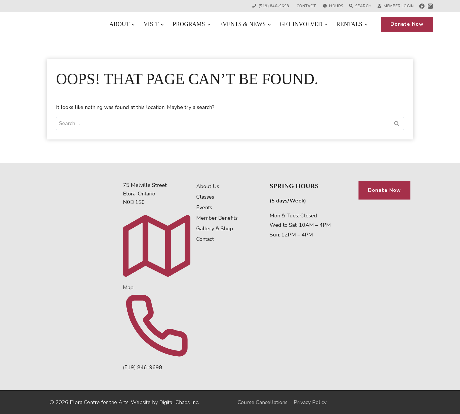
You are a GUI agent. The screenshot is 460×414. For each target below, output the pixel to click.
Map (128, 287)
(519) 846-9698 (270, 6)
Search (360, 6)
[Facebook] (422, 6)
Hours (333, 6)
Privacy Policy (310, 402)
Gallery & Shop (214, 228)
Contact (306, 6)
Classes (205, 196)
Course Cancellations (263, 402)
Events (204, 207)
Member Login (396, 6)
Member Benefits (217, 218)
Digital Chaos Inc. (179, 402)
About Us (207, 186)
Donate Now (407, 24)
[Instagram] (430, 6)
